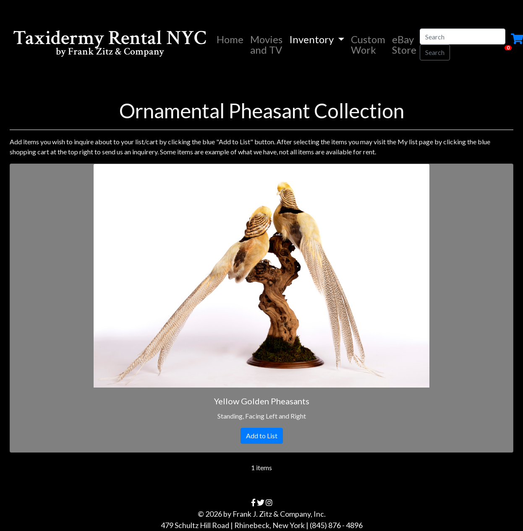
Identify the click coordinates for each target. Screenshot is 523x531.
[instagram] (269, 502)
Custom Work (368, 44)
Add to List (261, 436)
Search (435, 52)
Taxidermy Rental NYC (110, 44)
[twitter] (260, 502)
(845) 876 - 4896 (336, 525)
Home (232, 39)
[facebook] (253, 502)
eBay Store (404, 44)
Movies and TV (266, 44)
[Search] (462, 36)
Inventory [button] (312, 39)
